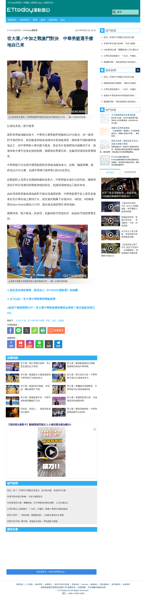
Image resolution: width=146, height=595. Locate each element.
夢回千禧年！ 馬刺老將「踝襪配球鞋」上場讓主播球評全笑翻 (35, 515)
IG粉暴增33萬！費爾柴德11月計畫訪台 (121, 49)
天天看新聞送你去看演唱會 (112, 115)
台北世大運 (21, 320)
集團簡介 (48, 584)
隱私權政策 (104, 584)
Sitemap (84, 584)
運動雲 (30, 10)
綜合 (63, 20)
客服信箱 (75, 584)
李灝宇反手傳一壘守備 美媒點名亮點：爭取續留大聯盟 (32, 521)
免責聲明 (126, 584)
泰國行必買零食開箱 (109, 125)
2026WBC (24, 20)
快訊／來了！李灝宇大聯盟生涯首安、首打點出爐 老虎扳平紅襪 (36, 490)
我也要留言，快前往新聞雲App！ (51, 572)
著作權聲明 (116, 584)
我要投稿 (19, 584)
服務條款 (93, 584)
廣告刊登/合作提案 (62, 584)
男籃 (48, 320)
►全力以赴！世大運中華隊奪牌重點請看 (31, 298)
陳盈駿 (61, 320)
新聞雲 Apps (36, 2)
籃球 (43, 20)
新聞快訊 (12, 20)
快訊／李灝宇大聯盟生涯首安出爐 (119, 37)
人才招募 (29, 584)
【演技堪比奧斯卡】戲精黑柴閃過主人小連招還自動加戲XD (39, 424)
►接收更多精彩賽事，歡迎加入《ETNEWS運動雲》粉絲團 (42, 290)
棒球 (35, 20)
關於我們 (38, 584)
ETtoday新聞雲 (14, 2)
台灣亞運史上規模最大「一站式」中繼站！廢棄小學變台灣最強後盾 (37, 509)
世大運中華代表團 (36, 320)
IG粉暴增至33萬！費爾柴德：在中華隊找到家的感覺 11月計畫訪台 (37, 503)
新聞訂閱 (48, 2)
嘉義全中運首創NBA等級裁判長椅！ (120, 95)
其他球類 (53, 20)
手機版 (26, 2)
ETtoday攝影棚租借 (108, 151)
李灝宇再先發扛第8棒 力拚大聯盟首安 (24, 496)
